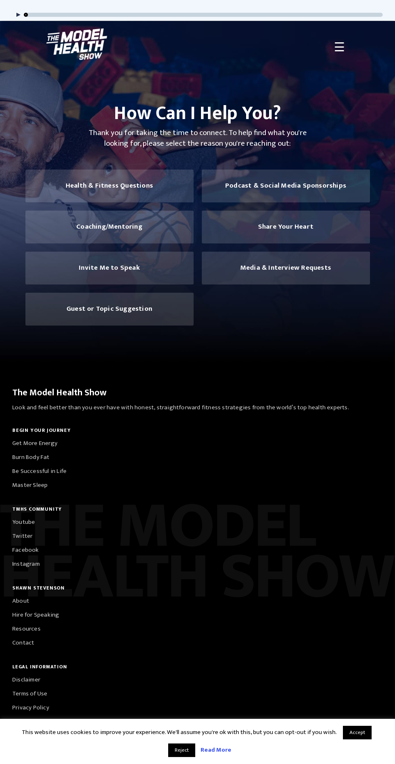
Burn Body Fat (31, 457)
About (20, 601)
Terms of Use (29, 693)
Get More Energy (34, 443)
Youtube (23, 522)
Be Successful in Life (39, 471)
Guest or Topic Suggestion (109, 308)
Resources (26, 629)
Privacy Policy (30, 707)
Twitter (22, 536)
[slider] (204, 15)
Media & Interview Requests (285, 267)
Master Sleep (30, 485)
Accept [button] (357, 732)
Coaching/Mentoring (109, 226)
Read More (216, 750)
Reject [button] (182, 750)
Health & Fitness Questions (109, 185)
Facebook (25, 550)
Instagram (26, 564)
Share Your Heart (285, 226)
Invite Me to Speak (109, 267)
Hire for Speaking (35, 615)
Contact (23, 643)
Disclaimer (26, 680)
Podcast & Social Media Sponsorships (285, 185)
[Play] (16, 15)
